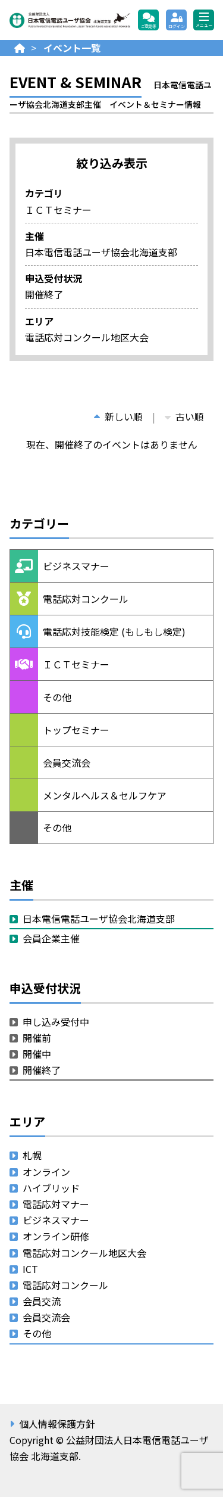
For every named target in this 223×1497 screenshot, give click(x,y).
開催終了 (42, 1070)
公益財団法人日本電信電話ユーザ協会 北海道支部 (70, 20)
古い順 (184, 416)
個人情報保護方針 (57, 1424)
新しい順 (118, 416)
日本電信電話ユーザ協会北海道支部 (99, 918)
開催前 (37, 1038)
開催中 (37, 1054)
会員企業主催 (51, 938)
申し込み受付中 (56, 1021)
